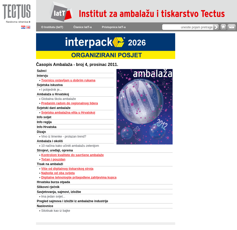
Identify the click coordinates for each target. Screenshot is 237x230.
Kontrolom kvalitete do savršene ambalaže (72, 155)
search (216, 27)
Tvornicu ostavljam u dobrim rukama (68, 80)
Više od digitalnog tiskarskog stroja (67, 169)
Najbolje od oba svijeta (58, 173)
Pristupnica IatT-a (114, 27)
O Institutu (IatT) (52, 27)
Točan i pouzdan (53, 159)
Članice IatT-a (82, 27)
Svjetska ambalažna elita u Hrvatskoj (68, 112)
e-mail (231, 26)
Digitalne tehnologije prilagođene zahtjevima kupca (78, 177)
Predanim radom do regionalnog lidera (69, 103)
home (223, 26)
